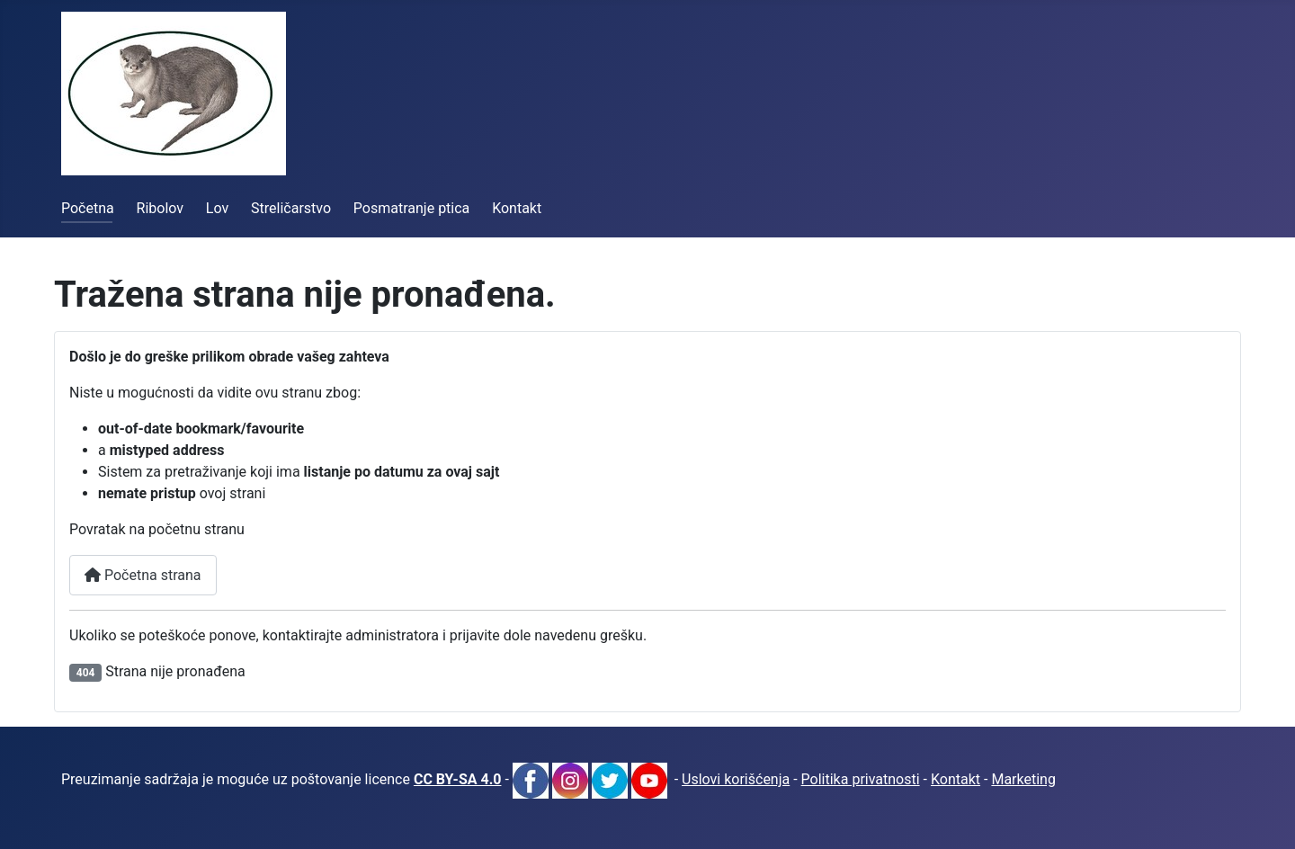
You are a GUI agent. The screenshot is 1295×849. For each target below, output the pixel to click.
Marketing (1023, 779)
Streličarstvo (291, 208)
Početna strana (143, 575)
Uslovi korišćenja (736, 779)
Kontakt (516, 208)
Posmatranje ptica (411, 208)
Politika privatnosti (860, 779)
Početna (87, 208)
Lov (217, 208)
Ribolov (160, 208)
